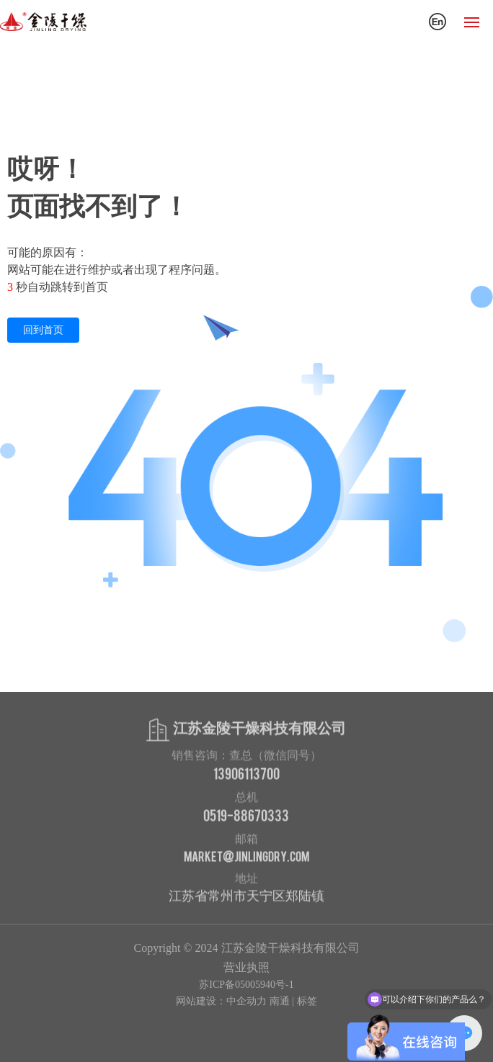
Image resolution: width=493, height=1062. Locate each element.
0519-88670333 (246, 817)
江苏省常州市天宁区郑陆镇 (246, 898)
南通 (280, 1001)
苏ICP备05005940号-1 (246, 984)
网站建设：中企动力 (221, 1001)
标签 (307, 1001)
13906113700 (246, 775)
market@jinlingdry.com (246, 857)
